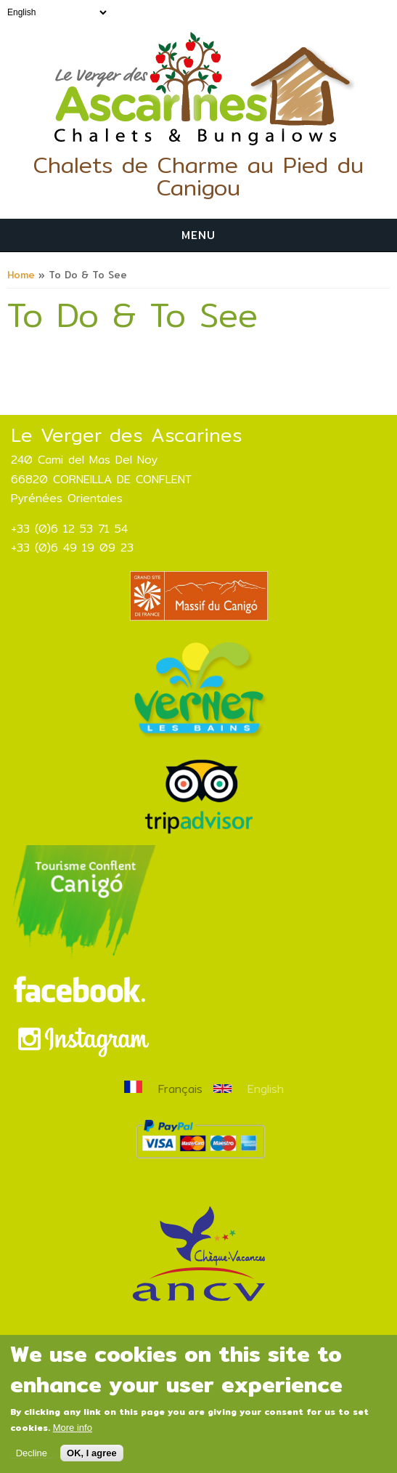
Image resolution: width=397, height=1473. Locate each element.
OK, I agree (92, 1461)
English (248, 1089)
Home (21, 274)
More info (72, 1435)
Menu (198, 235)
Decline (31, 1461)
